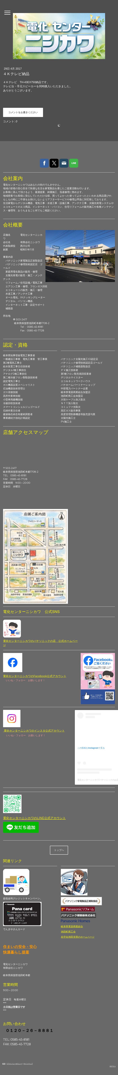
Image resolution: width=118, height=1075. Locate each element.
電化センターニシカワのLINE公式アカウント (34, 818)
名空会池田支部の (77, 936)
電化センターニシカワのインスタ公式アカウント (34, 730)
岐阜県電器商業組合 (72, 926)
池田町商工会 (68, 931)
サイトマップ (28, 1064)
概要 (3, 1064)
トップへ (59, 850)
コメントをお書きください (23, 112)
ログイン (113, 1066)
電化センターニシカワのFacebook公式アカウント (34, 676)
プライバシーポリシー (14, 1064)
